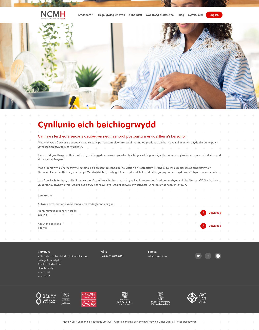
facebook (208, 256)
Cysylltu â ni (195, 15)
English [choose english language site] (214, 15)
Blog (181, 15)
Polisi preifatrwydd (186, 321)
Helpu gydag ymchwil (111, 15)
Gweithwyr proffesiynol (160, 15)
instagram (218, 256)
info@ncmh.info (157, 256)
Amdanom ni (86, 15)
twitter (198, 256)
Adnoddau (135, 15)
